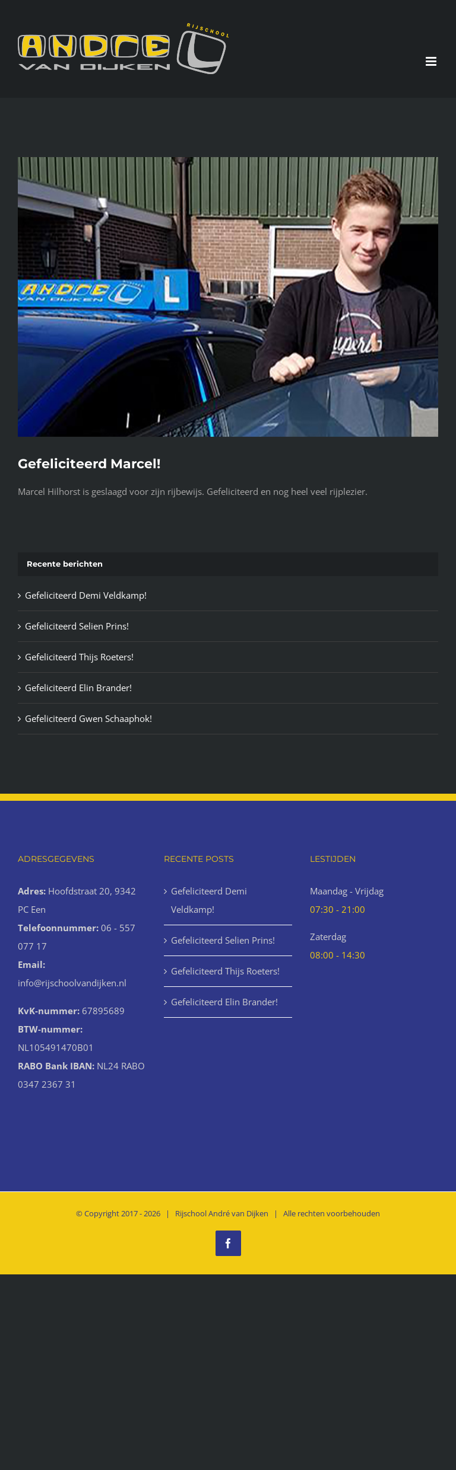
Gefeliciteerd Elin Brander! (78, 688)
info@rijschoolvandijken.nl (72, 983)
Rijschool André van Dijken (221, 1213)
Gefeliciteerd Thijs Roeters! (79, 657)
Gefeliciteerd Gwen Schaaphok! (88, 718)
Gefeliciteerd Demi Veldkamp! (86, 595)
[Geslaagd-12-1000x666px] (228, 297)
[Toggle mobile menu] (432, 61)
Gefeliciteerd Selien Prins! (77, 626)
